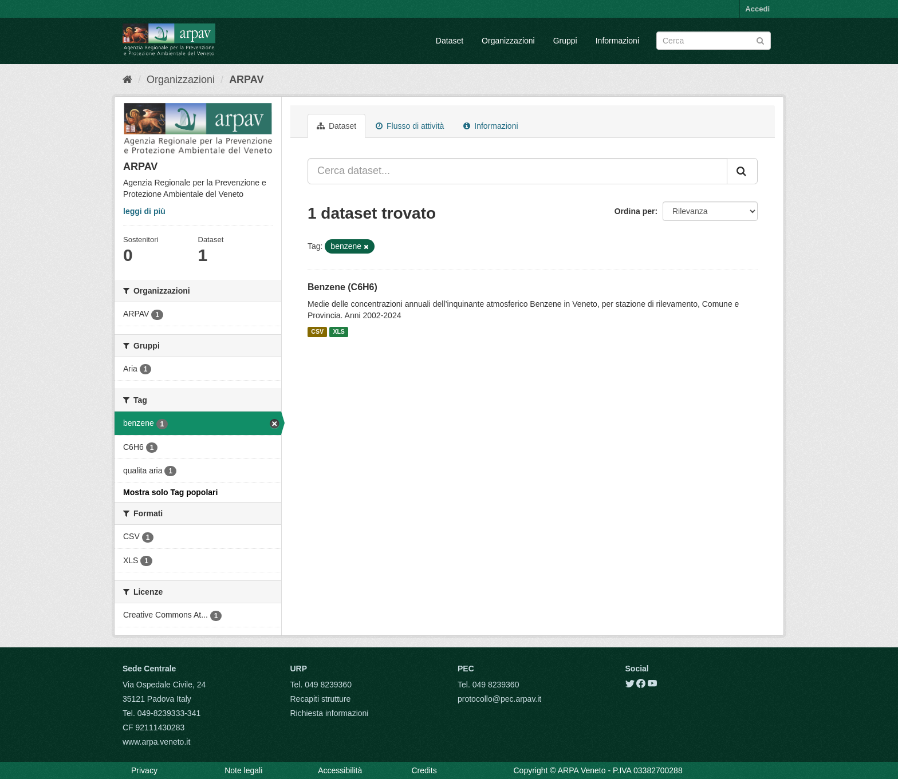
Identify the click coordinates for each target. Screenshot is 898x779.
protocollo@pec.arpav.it (499, 698)
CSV (317, 332)
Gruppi (565, 40)
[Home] (127, 79)
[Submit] (760, 40)
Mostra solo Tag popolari (170, 492)
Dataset (449, 40)
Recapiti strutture (320, 698)
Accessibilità (340, 770)
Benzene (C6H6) (342, 287)
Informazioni (617, 40)
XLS (338, 332)
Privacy (144, 770)
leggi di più (144, 211)
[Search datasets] (713, 40)
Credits (423, 770)
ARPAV (246, 79)
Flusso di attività (410, 126)
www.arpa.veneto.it (156, 741)
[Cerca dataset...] (517, 171)
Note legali (243, 770)
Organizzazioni (508, 40)
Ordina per (635, 211)
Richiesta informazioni (329, 713)
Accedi (757, 9)
